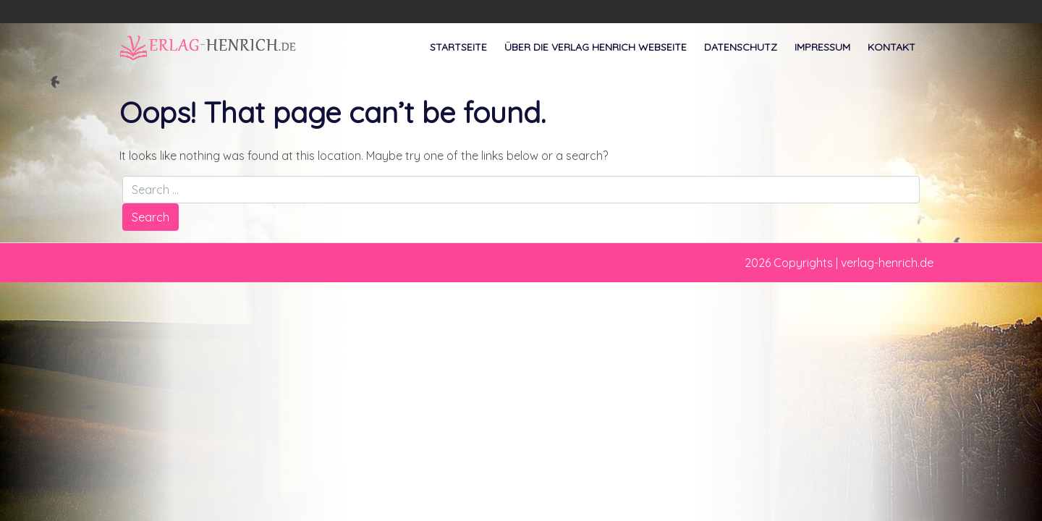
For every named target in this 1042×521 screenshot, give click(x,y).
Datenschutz (740, 47)
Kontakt (891, 47)
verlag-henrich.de (887, 262)
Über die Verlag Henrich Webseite (595, 47)
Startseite (458, 47)
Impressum (822, 47)
